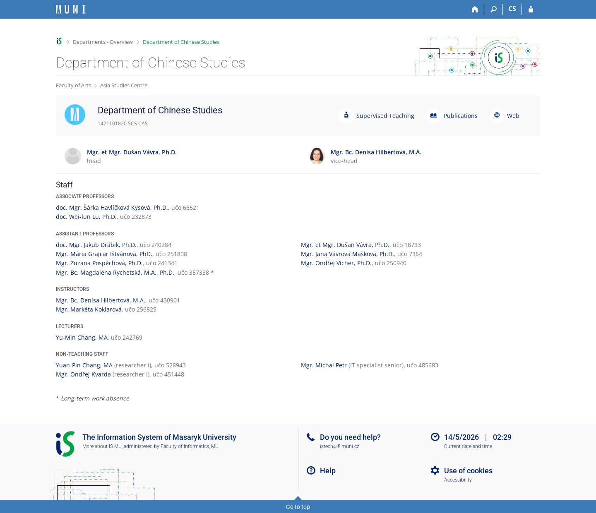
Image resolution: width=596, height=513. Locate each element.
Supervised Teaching (385, 116)
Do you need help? (350, 437)
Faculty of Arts (73, 85)
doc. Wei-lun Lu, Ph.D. (86, 217)
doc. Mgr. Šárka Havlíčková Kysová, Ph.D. (112, 207)
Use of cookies (468, 470)
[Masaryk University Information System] (71, 9)
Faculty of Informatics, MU (190, 446)
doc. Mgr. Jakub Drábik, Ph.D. (96, 245)
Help (328, 470)
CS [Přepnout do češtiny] (512, 8)
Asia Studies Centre (123, 85)
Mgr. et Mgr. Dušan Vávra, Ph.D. (345, 245)
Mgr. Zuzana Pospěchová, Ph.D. (99, 263)
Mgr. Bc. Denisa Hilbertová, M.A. (100, 300)
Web (513, 116)
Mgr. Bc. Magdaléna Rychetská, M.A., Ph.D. (115, 272)
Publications (461, 116)
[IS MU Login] (531, 9)
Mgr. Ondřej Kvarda (83, 374)
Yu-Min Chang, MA (82, 337)
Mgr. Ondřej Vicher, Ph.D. (336, 263)
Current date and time (468, 446)
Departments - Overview (103, 42)
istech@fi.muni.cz (339, 446)
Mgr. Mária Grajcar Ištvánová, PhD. (104, 254)
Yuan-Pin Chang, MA (84, 365)
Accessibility (458, 480)
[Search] (493, 9)
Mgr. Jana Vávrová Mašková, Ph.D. (347, 254)
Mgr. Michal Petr (324, 365)
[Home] (475, 9)
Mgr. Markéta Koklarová (89, 309)
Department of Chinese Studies (181, 42)
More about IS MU (102, 446)
